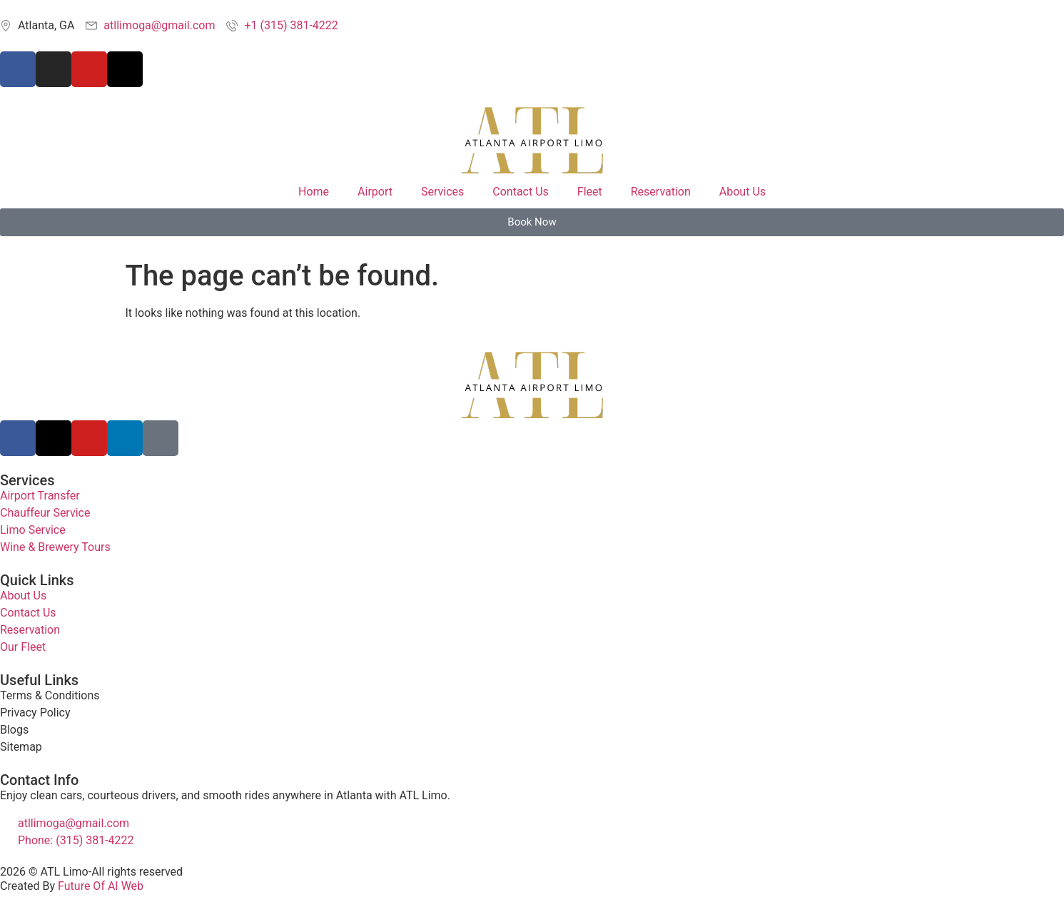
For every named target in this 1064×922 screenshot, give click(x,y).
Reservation (661, 191)
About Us (742, 191)
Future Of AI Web (100, 886)
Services (442, 191)
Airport (375, 191)
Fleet (589, 191)
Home (313, 191)
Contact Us (520, 191)
